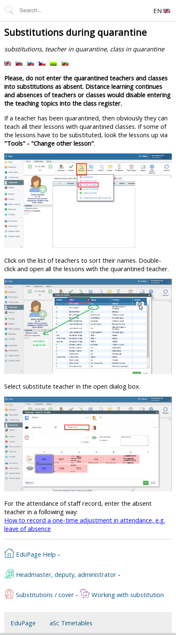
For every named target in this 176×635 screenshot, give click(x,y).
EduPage (23, 623)
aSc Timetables (71, 623)
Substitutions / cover (39, 594)
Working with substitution (122, 594)
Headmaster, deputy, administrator (60, 573)
